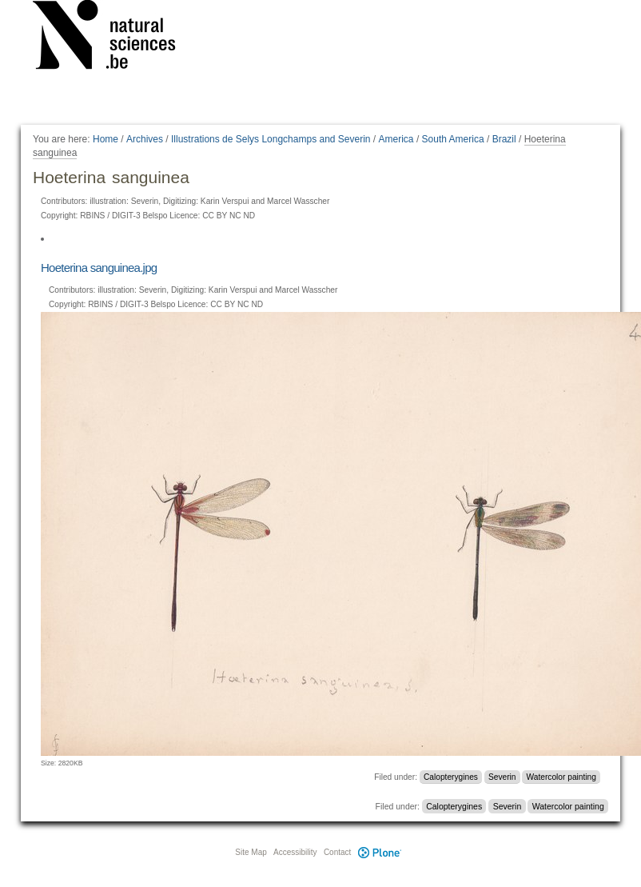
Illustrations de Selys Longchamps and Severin (270, 139)
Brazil (504, 139)
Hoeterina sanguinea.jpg (99, 267)
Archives (144, 139)
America (396, 139)
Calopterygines (451, 777)
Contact (337, 852)
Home (105, 139)
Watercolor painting (561, 777)
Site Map (250, 852)
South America (453, 139)
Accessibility (295, 852)
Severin (502, 777)
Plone (379, 852)
